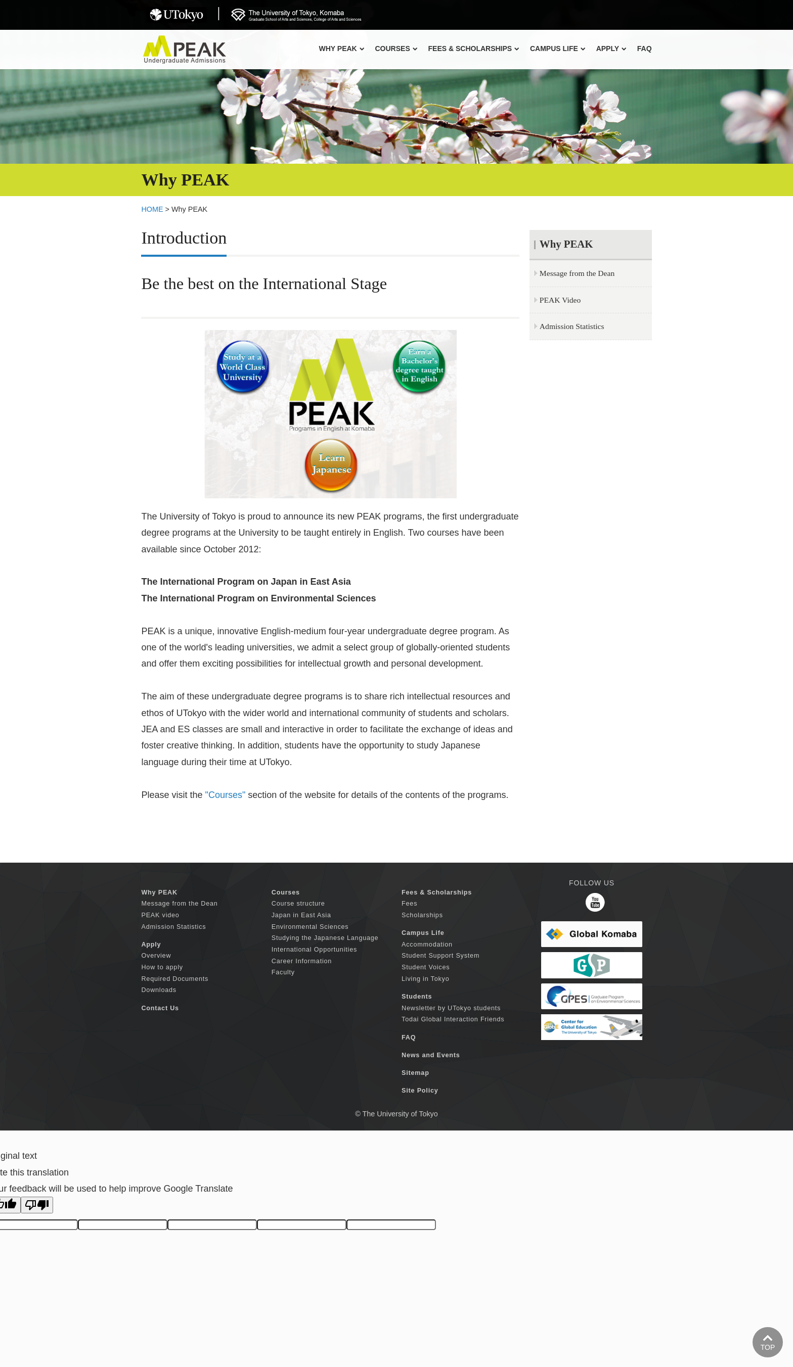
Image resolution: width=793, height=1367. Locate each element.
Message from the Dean (577, 273)
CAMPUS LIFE (557, 48)
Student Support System (440, 955)
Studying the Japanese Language (325, 937)
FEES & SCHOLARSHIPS (473, 48)
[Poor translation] (37, 1205)
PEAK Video (560, 300)
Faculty (283, 972)
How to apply (162, 967)
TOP (768, 1347)
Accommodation (427, 944)
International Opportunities (314, 949)
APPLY (611, 48)
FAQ (644, 48)
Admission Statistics (572, 326)
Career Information (302, 961)
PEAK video (160, 915)
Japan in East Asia (301, 915)
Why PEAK (341, 48)
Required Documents (174, 978)
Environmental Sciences (310, 926)
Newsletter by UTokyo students (451, 1008)
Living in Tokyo (425, 978)
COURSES (396, 48)
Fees (409, 903)
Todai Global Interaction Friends (453, 1019)
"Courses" (225, 795)
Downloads (159, 990)
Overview (156, 955)
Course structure (298, 903)
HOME (152, 209)
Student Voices (426, 967)
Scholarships (422, 915)
